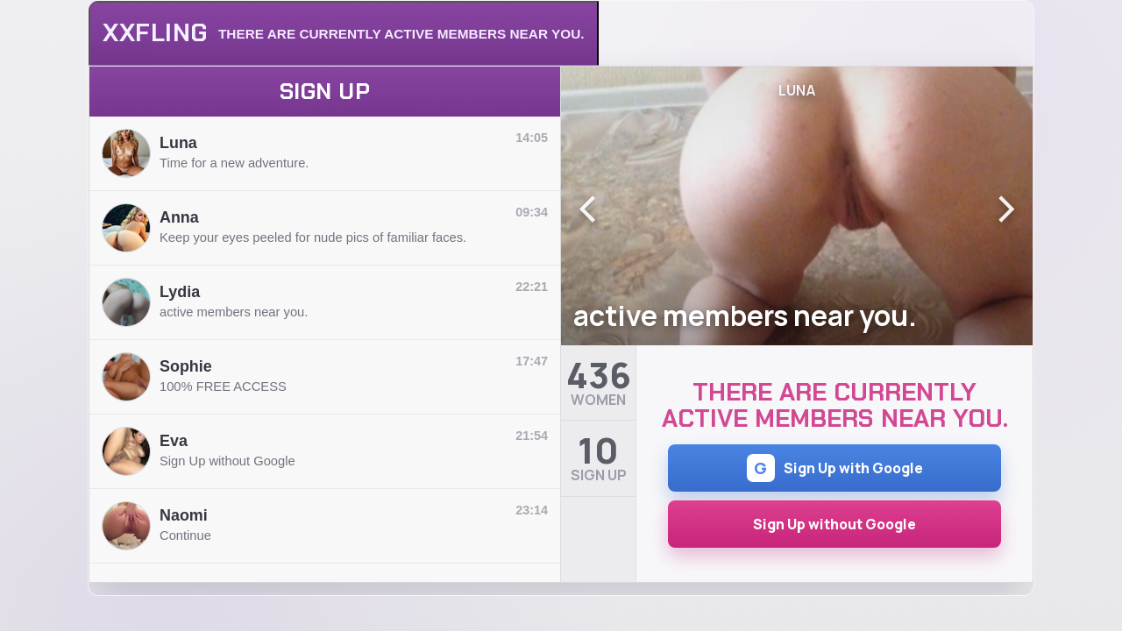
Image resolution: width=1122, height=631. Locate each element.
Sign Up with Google (835, 468)
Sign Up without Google (834, 524)
